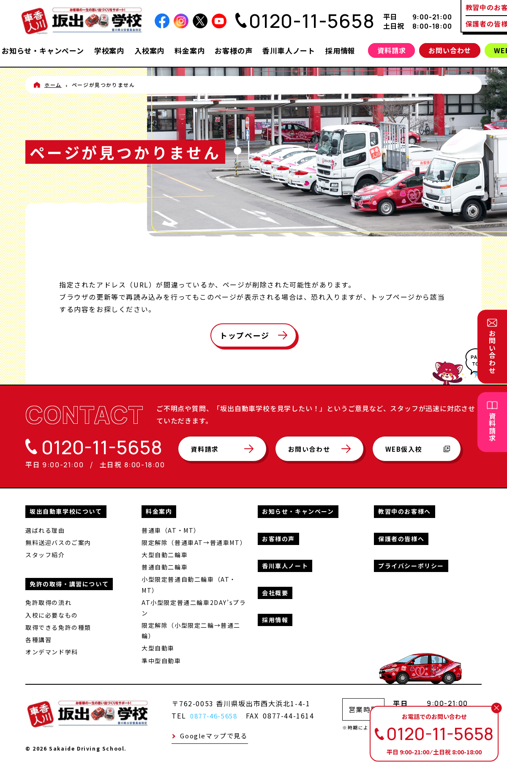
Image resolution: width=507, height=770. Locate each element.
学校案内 (109, 50)
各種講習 (38, 638)
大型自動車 (158, 647)
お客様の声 (233, 50)
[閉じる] (496, 707)
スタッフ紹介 (45, 554)
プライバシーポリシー (411, 565)
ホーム (53, 84)
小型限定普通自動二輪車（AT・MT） (189, 583)
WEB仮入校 (427, 452)
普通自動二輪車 (165, 566)
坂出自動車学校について (66, 510)
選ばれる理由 (45, 529)
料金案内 (189, 50)
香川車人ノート (288, 50)
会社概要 (275, 592)
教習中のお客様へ (404, 510)
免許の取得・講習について (69, 583)
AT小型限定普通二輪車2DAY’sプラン (194, 606)
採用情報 (340, 50)
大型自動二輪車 (165, 554)
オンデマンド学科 (51, 651)
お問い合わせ (449, 50)
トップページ (245, 335)
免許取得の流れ (48, 601)
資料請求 (391, 50)
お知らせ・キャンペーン (43, 50)
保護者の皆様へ (401, 537)
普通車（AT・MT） (171, 529)
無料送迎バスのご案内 (58, 541)
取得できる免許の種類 (58, 626)
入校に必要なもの (51, 614)
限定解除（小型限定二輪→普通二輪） (191, 629)
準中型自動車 (161, 659)
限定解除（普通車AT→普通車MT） (194, 541)
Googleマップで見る (213, 735)
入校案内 (149, 50)
